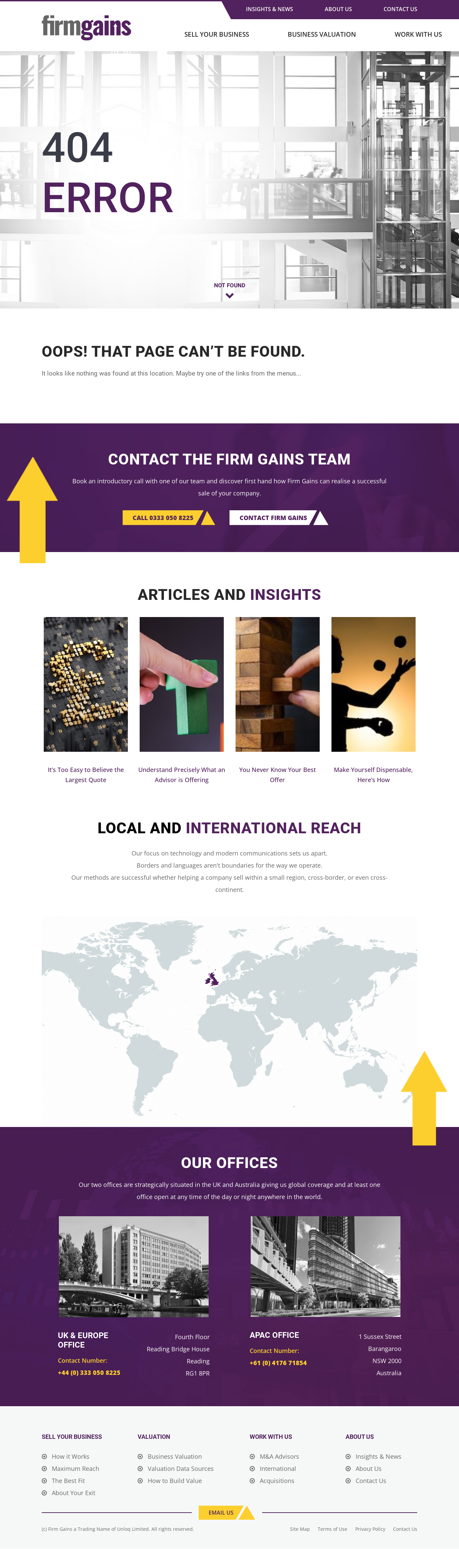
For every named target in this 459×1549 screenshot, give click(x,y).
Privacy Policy (370, 1529)
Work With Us (418, 34)
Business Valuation (322, 34)
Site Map (299, 1529)
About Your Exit (68, 1493)
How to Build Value (170, 1481)
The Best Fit (63, 1481)
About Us (338, 9)
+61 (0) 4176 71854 (276, 1363)
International (273, 1469)
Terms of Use (332, 1529)
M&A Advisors (274, 1457)
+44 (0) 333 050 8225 (87, 1373)
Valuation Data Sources (176, 1469)
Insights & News (269, 9)
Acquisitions (272, 1481)
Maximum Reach (70, 1469)
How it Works (66, 1457)
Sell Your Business (216, 34)
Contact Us (400, 9)
